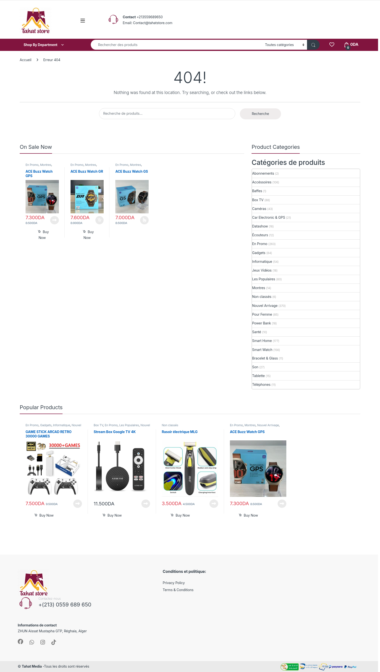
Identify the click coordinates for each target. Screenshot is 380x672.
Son (255, 367)
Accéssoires (261, 182)
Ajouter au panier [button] (99, 220)
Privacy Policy (174, 583)
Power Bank (261, 323)
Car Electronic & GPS (268, 217)
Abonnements (263, 173)
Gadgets (258, 253)
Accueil (25, 60)
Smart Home (262, 341)
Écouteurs (260, 235)
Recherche (260, 114)
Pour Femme (262, 314)
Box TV (257, 200)
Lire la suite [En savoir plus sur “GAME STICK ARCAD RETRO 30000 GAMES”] (77, 504)
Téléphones (261, 384)
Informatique (262, 261)
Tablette (258, 376)
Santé (256, 332)
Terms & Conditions (178, 590)
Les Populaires (263, 279)
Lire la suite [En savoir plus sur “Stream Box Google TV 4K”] (145, 504)
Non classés (261, 296)
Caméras (259, 209)
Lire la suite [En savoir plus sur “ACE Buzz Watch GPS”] (54, 220)
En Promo (32, 165)
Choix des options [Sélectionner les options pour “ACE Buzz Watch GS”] (144, 220)
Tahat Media (32, 666)
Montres (45, 165)
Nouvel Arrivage (265, 305)
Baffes (257, 191)
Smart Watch (262, 350)
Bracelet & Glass (265, 358)
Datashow (260, 226)
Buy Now (43, 235)
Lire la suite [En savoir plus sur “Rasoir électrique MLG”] (213, 504)
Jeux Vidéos (261, 270)
